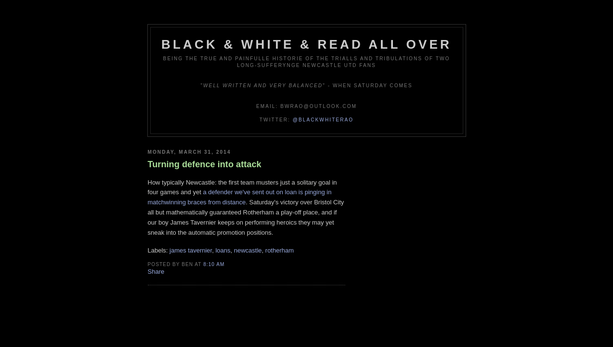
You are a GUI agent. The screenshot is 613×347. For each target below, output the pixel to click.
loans (222, 250)
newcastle (248, 250)
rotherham (279, 250)
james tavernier (191, 250)
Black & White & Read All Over (306, 44)
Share (156, 271)
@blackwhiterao (323, 119)
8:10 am (213, 264)
